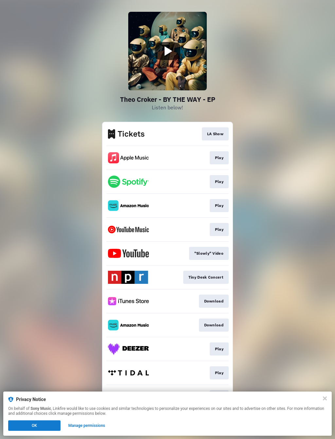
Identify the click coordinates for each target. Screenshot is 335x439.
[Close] (325, 398)
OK (34, 425)
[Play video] (167, 51)
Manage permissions (86, 425)
